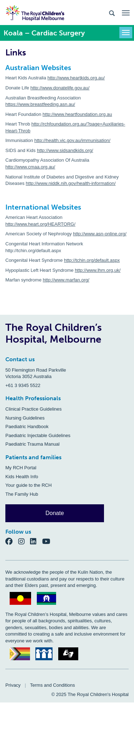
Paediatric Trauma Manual (32, 444)
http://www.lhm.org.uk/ (97, 270)
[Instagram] (24, 541)
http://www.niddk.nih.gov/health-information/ (70, 183)
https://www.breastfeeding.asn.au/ (40, 104)
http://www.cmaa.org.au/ (30, 167)
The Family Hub (21, 494)
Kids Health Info (21, 476)
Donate (54, 513)
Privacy (13, 685)
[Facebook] (11, 541)
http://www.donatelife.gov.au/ (59, 87)
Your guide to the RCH (28, 485)
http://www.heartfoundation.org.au (77, 114)
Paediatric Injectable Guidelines (37, 435)
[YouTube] (48, 541)
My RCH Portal (20, 467)
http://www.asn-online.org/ (99, 233)
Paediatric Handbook (27, 426)
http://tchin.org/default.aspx (92, 260)
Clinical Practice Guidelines (33, 409)
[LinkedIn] (36, 541)
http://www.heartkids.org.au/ (76, 77)
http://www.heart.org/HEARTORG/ (40, 224)
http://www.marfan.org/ (66, 280)
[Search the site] (111, 12)
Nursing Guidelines (25, 418)
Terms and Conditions (52, 685)
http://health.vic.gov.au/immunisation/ (72, 140)
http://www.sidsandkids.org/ (65, 150)
